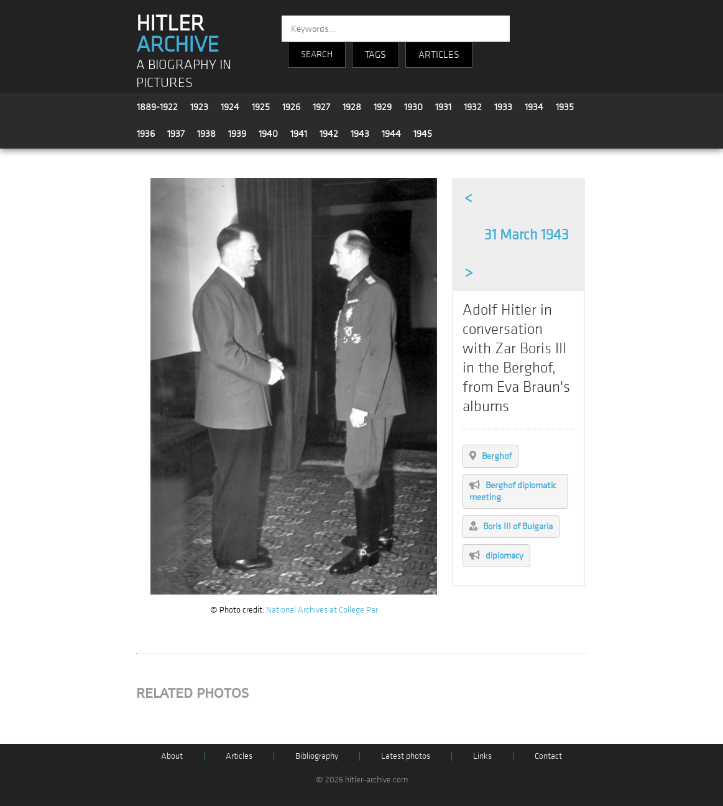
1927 (321, 107)
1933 (503, 107)
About (172, 756)
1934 (534, 107)
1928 (352, 107)
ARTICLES (438, 55)
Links (482, 756)
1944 (391, 133)
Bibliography (316, 756)
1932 (473, 107)
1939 (237, 133)
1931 (443, 107)
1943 (360, 133)
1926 (291, 107)
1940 (268, 133)
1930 (413, 107)
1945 (422, 133)
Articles (239, 756)
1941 (298, 133)
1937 (176, 133)
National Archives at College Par (322, 610)
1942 (329, 133)
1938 (206, 133)
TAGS (375, 55)
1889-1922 (157, 107)
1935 (565, 107)
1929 (383, 107)
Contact (548, 756)
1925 (261, 107)
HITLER (177, 34)
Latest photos (405, 756)
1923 (199, 107)
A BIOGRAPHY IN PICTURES (183, 74)
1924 (230, 107)
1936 (146, 133)
